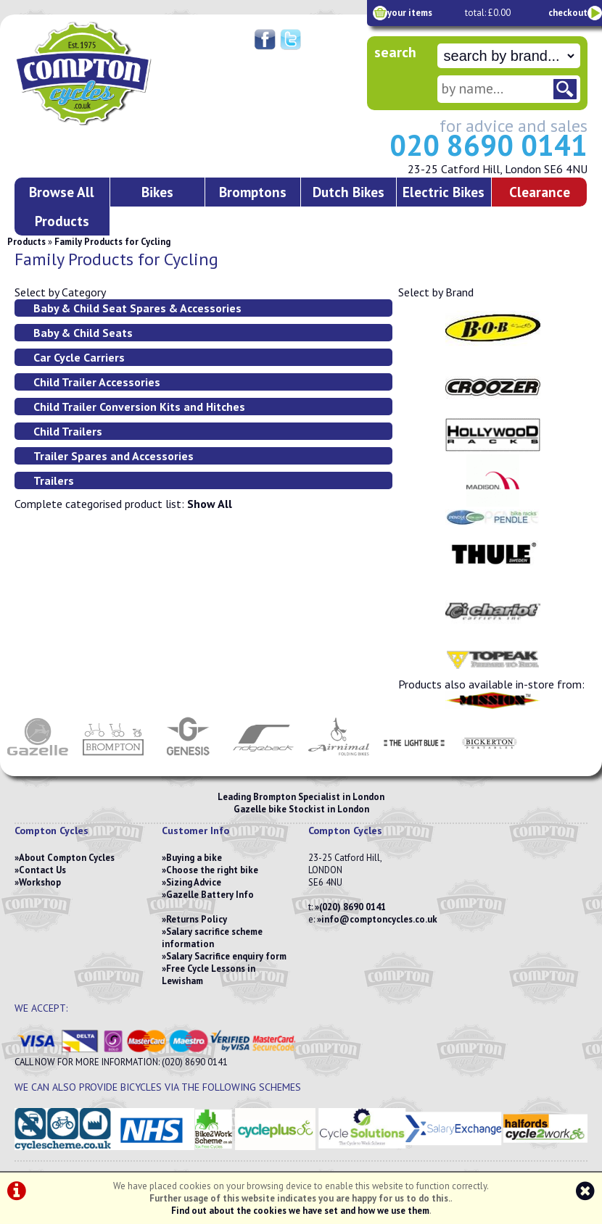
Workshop (40, 882)
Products (26, 242)
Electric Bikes (444, 192)
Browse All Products (61, 206)
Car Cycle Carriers (79, 357)
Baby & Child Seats (83, 332)
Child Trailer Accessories (96, 382)
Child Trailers (67, 431)
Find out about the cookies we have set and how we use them (300, 1210)
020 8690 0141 (488, 145)
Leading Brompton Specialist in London (301, 797)
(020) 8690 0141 (352, 907)
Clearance (539, 192)
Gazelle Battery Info (210, 894)
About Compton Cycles (67, 858)
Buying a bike (194, 858)
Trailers (53, 480)
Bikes (157, 192)
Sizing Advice (193, 882)
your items (409, 13)
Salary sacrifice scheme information (212, 937)
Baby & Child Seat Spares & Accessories (137, 308)
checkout (567, 13)
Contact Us (42, 870)
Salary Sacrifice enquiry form (226, 956)
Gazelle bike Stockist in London (301, 809)
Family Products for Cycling (112, 242)
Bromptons (252, 192)
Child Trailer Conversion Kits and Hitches (139, 406)
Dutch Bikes (348, 192)
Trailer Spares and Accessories (113, 456)
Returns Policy (196, 919)
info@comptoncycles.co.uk (379, 919)
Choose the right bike (212, 870)
